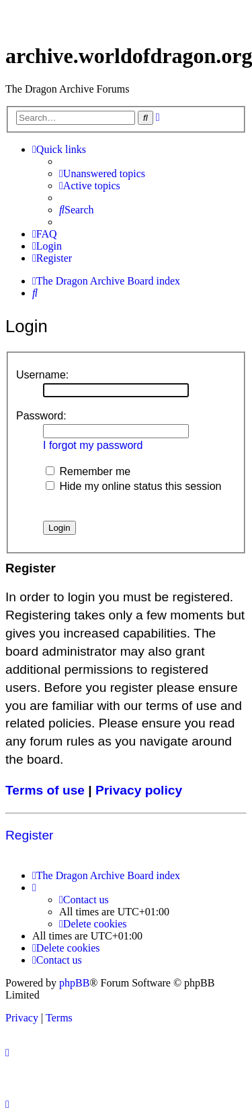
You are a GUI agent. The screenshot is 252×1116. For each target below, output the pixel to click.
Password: (41, 415)
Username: (42, 375)
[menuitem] (102, 174)
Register (29, 835)
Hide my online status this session (133, 486)
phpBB (74, 982)
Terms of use (45, 790)
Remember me (88, 471)
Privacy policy (138, 790)
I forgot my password (93, 445)
